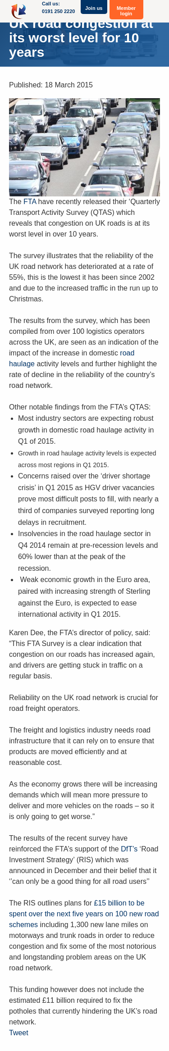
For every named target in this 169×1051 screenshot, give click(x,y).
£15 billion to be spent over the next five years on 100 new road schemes (84, 913)
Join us (94, 8)
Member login (126, 10)
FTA (29, 201)
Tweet (18, 1033)
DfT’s (129, 849)
